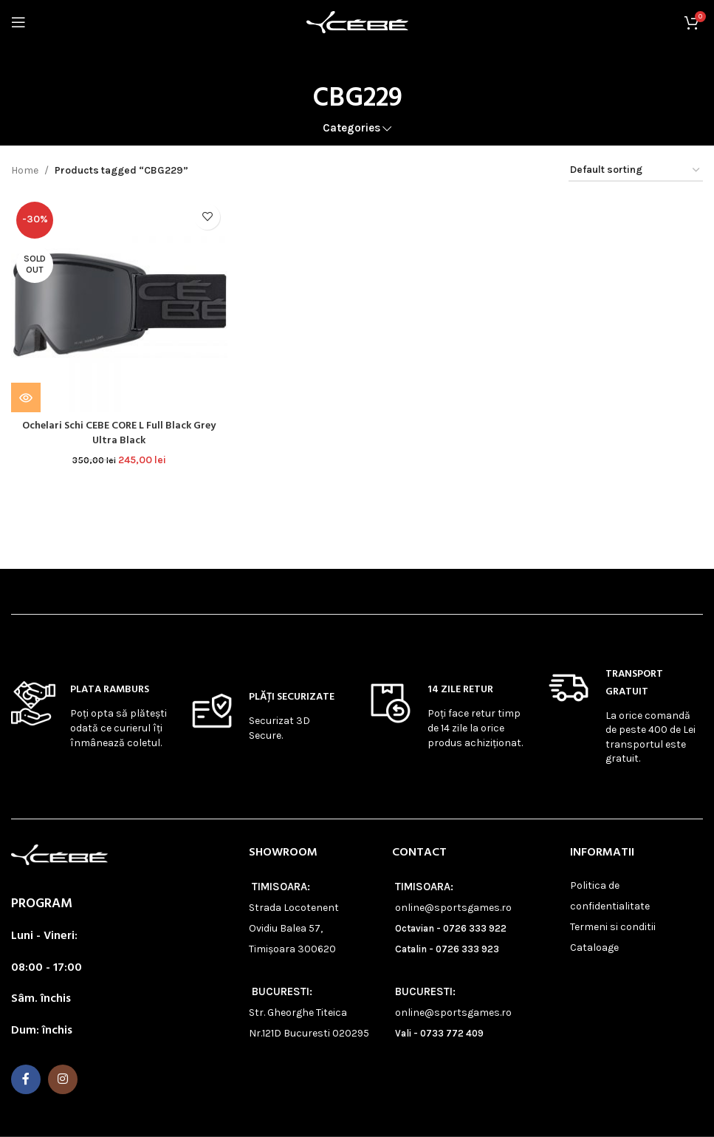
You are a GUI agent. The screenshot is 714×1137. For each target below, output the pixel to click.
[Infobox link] (89, 715)
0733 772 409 (452, 1033)
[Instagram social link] (63, 1079)
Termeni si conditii (613, 927)
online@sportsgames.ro (453, 907)
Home (24, 170)
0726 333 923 (467, 949)
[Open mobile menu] (18, 22)
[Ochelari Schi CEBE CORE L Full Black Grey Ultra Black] (119, 304)
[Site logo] (357, 21)
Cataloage (594, 947)
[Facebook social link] (26, 1079)
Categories (351, 128)
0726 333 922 (475, 928)
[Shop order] (636, 171)
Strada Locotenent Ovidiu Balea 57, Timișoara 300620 (294, 928)
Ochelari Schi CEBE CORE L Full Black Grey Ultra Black (119, 433)
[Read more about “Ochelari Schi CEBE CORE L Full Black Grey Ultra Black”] (26, 397)
